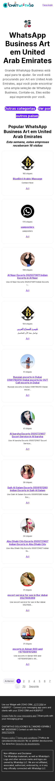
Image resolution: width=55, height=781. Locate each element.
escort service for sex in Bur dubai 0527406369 (27, 596)
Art (27, 188)
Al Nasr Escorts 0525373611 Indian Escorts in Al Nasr (27, 276)
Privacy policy (8, 738)
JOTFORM (38, 704)
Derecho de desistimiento (28, 744)
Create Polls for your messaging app (19, 716)
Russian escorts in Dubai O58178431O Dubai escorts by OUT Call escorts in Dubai (27, 380)
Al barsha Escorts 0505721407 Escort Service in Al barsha (27, 435)
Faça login (48, 5)
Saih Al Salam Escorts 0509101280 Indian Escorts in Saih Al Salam (27, 489)
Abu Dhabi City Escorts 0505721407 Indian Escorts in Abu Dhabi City (27, 543)
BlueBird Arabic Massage (27, 178)
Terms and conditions (27, 738)
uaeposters (27, 227)
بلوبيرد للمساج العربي (27, 328)
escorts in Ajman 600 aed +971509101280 (28, 650)
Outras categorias (20, 108)
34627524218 (8, 732)
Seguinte (34, 686)
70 (23, 686)
